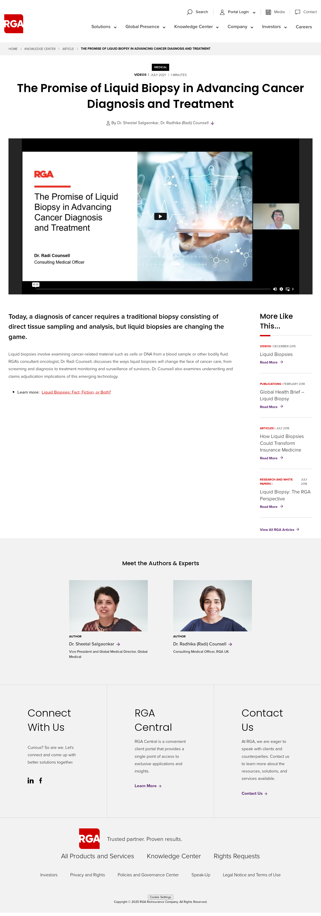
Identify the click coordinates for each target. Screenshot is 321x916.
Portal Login (235, 13)
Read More (272, 366)
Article (68, 52)
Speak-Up (200, 878)
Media (279, 13)
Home (13, 52)
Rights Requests (237, 859)
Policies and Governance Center (148, 878)
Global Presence (142, 28)
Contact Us (255, 797)
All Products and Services (97, 859)
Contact (310, 13)
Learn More (148, 789)
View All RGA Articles (277, 533)
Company (237, 28)
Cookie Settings (160, 900)
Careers (304, 28)
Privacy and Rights (87, 878)
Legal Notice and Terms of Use (252, 878)
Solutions (101, 28)
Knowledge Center (193, 28)
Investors (271, 28)
